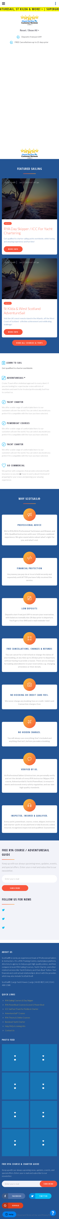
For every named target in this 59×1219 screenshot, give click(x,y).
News (7, 223)
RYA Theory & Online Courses (17, 1017)
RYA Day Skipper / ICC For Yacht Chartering (28, 231)
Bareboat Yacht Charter (15, 1022)
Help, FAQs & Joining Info (15, 1026)
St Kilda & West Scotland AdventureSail (22, 311)
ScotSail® (11, 182)
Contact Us (9, 1030)
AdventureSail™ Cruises (15, 1013)
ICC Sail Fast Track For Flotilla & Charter (21, 1009)
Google (10, 1205)
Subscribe (15, 888)
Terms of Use (32, 1215)
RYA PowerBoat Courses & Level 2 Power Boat (24, 1005)
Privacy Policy (47, 1215)
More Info (13, 249)
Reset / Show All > (29, 30)
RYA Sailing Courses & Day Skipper (19, 1000)
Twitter (38, 1196)
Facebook (11, 1196)
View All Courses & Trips (29, 343)
